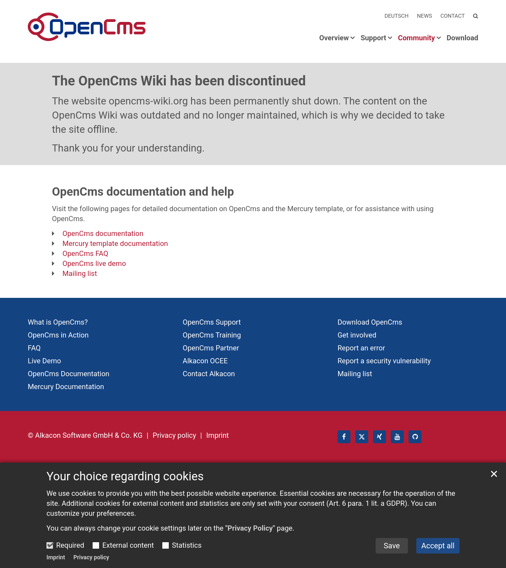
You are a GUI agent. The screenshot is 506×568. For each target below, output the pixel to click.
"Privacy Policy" (250, 541)
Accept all (438, 558)
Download (462, 38)
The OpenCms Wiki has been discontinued (179, 81)
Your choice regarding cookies (125, 489)
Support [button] (373, 38)
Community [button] (416, 38)
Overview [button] (334, 38)
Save (392, 558)
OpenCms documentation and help (143, 192)
